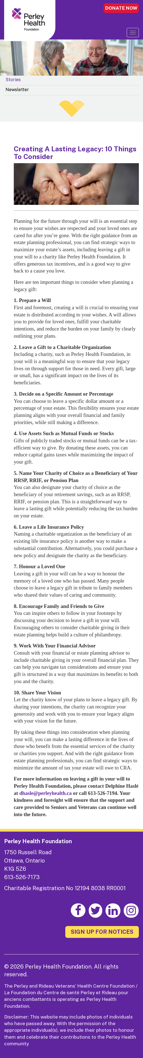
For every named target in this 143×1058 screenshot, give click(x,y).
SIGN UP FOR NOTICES (102, 932)
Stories (13, 79)
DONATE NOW (121, 8)
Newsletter (17, 89)
